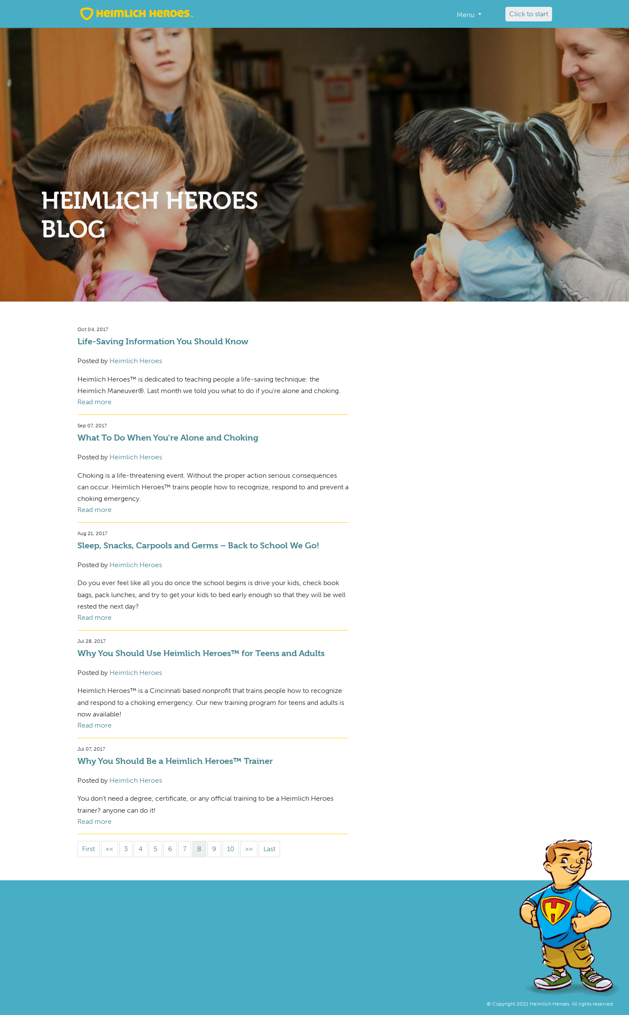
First (88, 849)
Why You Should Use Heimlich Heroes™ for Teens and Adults (201, 653)
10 (230, 849)
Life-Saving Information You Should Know (162, 341)
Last (269, 849)
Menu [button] (466, 15)
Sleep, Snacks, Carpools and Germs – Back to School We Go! (198, 545)
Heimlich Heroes (135, 361)
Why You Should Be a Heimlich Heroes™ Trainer (175, 761)
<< (109, 849)
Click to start (528, 14)
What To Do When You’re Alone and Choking (167, 438)
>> (249, 849)
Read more (94, 402)
